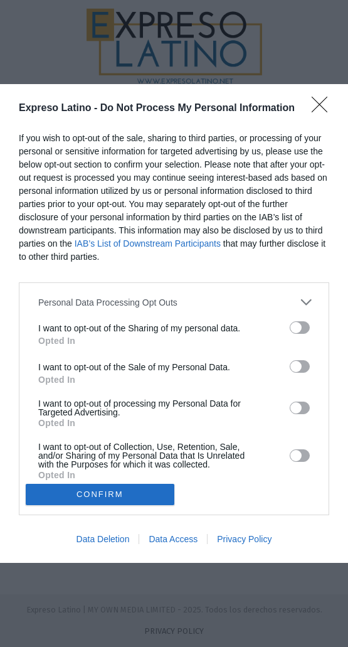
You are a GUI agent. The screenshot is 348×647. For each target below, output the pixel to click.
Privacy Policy (244, 539)
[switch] (300, 327)
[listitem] (174, 302)
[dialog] (174, 323)
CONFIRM (100, 493)
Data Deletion (103, 539)
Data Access (173, 539)
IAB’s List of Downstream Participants (148, 243)
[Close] (323, 108)
